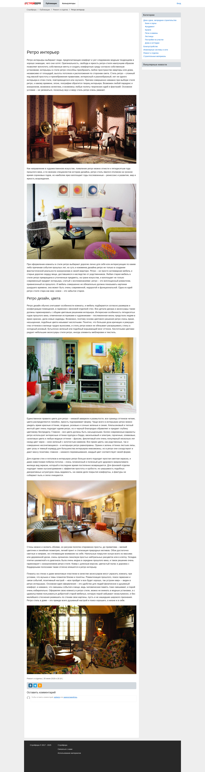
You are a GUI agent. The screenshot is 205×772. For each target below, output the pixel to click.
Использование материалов (69, 753)
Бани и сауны (150, 23)
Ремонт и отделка (150, 53)
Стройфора (62, 745)
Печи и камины (151, 33)
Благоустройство (150, 46)
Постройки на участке (154, 40)
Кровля (148, 30)
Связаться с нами (65, 749)
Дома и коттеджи (152, 43)
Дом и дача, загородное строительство (159, 20)
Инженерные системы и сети (155, 50)
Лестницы (149, 36)
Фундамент (150, 27)
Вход (179, 3)
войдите (57, 697)
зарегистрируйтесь (70, 697)
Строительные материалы (154, 56)
